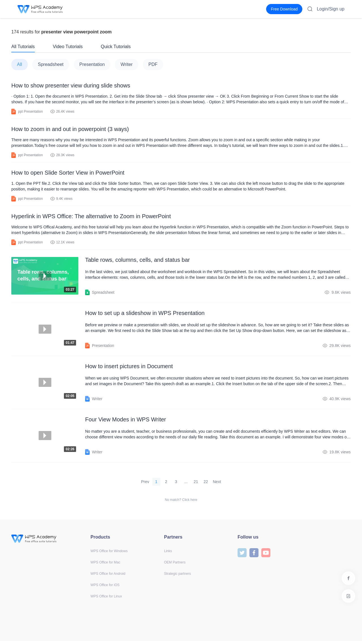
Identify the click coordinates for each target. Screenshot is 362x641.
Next (217, 481)
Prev (145, 481)
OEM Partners (175, 562)
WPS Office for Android (107, 574)
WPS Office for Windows (109, 551)
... (186, 481)
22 (206, 481)
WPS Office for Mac (105, 562)
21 (196, 481)
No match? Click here (181, 500)
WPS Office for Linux (106, 596)
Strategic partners (177, 574)
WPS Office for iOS (104, 585)
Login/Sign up (330, 9)
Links (168, 551)
